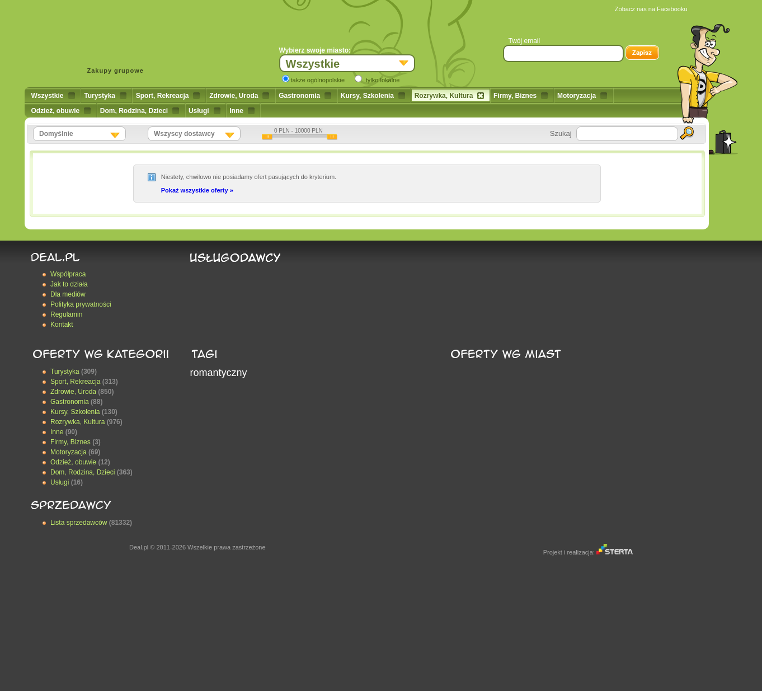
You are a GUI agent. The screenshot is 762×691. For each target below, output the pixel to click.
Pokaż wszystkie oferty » (197, 190)
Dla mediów (68, 294)
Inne (242, 111)
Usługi (204, 111)
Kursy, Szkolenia (373, 96)
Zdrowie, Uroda (239, 96)
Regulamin (66, 314)
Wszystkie (53, 96)
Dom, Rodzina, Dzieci (139, 111)
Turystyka (105, 96)
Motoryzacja (582, 96)
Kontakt (61, 324)
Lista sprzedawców (78, 523)
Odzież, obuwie (61, 111)
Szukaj (561, 133)
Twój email (524, 41)
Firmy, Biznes (520, 96)
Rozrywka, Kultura (450, 96)
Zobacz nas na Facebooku (651, 9)
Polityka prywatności (80, 304)
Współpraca (68, 274)
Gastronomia (305, 96)
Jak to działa (69, 284)
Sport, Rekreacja (168, 96)
